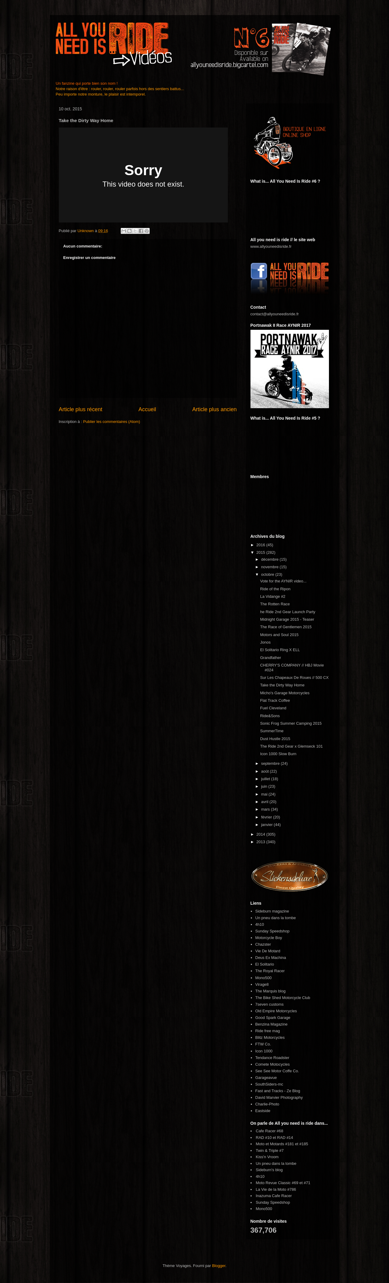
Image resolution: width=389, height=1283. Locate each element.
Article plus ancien (214, 409)
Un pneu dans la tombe (275, 918)
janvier (267, 824)
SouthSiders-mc (269, 1084)
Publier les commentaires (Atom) (111, 421)
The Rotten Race (275, 604)
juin (264, 786)
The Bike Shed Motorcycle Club (282, 997)
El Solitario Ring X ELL (280, 650)
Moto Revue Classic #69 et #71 (283, 1183)
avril (265, 801)
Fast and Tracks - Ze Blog (277, 1091)
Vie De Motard (267, 951)
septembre (271, 763)
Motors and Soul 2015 (279, 634)
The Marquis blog (270, 991)
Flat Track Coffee (275, 700)
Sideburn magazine (272, 911)
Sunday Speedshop (272, 931)
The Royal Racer (270, 971)
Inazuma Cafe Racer (274, 1195)
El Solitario (264, 964)
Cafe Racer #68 (269, 1131)
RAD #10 (264, 1137)
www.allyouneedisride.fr (271, 246)
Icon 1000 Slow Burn (278, 754)
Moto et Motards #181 (275, 1144)
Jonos (265, 642)
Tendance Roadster (272, 1057)
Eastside (262, 1110)
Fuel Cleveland (273, 708)
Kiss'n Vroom (267, 1157)
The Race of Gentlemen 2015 (286, 627)
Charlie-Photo (267, 1104)
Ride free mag (267, 1031)
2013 (261, 842)
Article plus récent (81, 409)
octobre (268, 574)
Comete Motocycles (272, 1064)
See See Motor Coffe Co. (277, 1071)
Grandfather (270, 657)
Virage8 (262, 984)
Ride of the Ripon (275, 589)
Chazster (263, 944)
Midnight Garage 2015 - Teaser (287, 619)
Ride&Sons (270, 716)
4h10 (259, 924)
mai (265, 794)
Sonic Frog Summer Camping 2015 (291, 723)
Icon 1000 (264, 1051)
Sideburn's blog (269, 1170)
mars (266, 809)
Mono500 (263, 978)
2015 (261, 552)
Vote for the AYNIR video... (283, 581)
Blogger (218, 1265)
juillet (266, 779)
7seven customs (269, 1004)
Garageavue (266, 1077)
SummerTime (272, 731)
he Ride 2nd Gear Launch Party (287, 612)
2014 (261, 834)
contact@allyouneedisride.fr (274, 314)
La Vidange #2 (272, 596)
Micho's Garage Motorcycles (285, 693)
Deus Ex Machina (270, 957)
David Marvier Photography (279, 1097)
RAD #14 (285, 1137)
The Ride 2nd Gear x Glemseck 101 (291, 746)
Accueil (147, 409)
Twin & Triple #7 (270, 1150)
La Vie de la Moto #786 (276, 1189)
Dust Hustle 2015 (275, 738)
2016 (261, 545)
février (267, 817)
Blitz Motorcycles (270, 1037)
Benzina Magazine (271, 1024)
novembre (270, 567)
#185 (303, 1144)
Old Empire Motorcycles (276, 1011)
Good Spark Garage (272, 1017)
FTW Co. (263, 1044)
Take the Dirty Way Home (282, 685)
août (265, 771)
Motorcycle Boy (268, 937)
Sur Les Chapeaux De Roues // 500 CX (294, 677)
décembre (270, 559)
